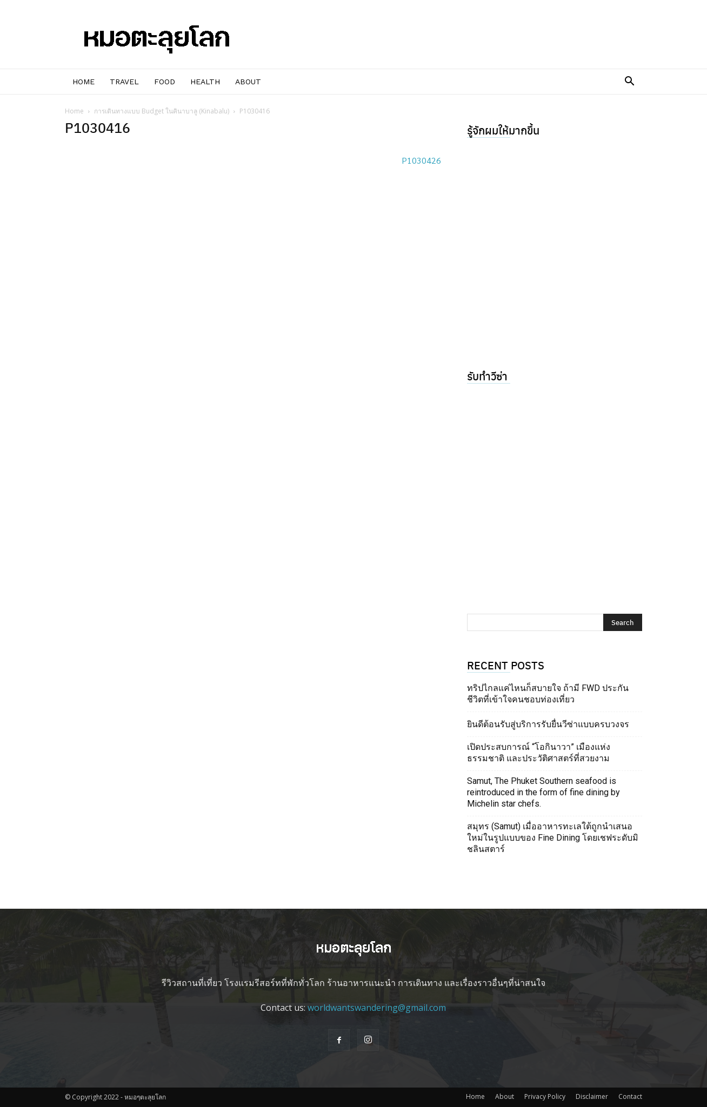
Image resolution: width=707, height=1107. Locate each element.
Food (164, 81)
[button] (629, 82)
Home (83, 81)
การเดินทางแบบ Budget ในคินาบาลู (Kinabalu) (161, 111)
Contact (630, 1096)
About (248, 81)
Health (205, 81)
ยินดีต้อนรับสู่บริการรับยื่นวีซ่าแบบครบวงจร (548, 724)
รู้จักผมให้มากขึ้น (503, 130)
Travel (124, 81)
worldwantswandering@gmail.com (377, 1008)
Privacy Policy (544, 1096)
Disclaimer (592, 1096)
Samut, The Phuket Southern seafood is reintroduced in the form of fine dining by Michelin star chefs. (543, 792)
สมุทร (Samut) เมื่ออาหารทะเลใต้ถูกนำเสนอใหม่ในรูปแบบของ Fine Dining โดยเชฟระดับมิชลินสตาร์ (552, 837)
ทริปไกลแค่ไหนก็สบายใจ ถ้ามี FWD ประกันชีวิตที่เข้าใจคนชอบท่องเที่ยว (548, 694)
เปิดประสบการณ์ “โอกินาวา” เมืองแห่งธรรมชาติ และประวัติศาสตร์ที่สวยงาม (538, 752)
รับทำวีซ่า (487, 376)
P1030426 (421, 160)
